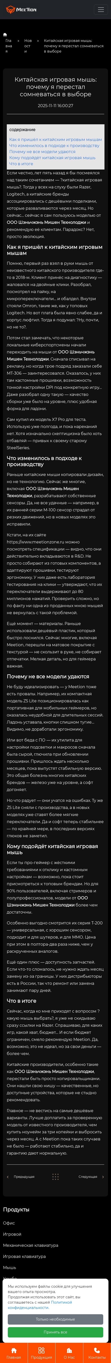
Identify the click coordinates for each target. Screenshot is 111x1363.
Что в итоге (21, 163)
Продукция (42, 1353)
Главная (9, 46)
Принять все (55, 1332)
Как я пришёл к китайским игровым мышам (55, 139)
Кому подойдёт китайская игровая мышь (52, 157)
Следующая (88, 1177)
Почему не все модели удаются (42, 151)
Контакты (97, 1353)
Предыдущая (24, 1177)
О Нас (69, 1353)
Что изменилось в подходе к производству (54, 145)
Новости (28, 46)
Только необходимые (55, 1319)
